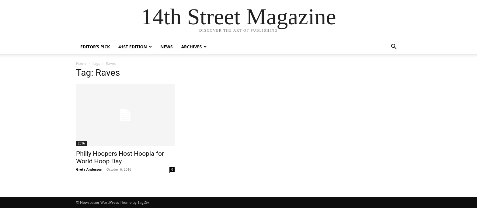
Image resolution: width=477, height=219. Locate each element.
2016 (81, 143)
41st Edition (132, 47)
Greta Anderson (89, 169)
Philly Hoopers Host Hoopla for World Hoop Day (120, 157)
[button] (393, 47)
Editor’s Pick (95, 47)
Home (81, 63)
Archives (191, 47)
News (166, 47)
